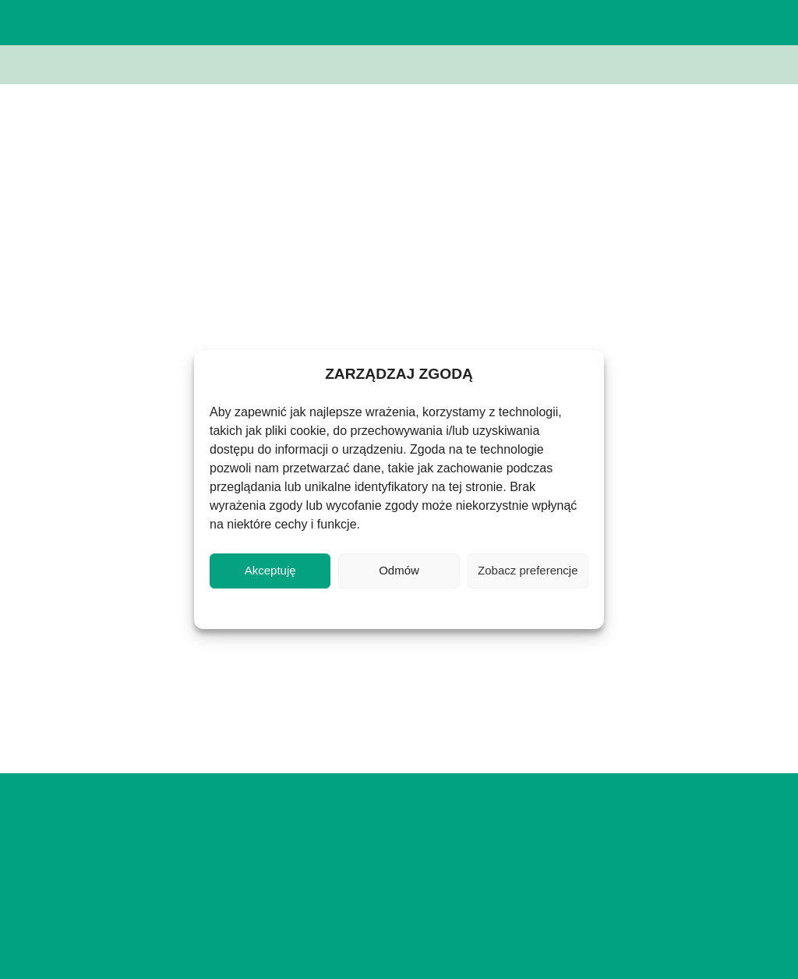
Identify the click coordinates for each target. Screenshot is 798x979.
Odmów (399, 570)
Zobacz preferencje (527, 570)
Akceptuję (270, 570)
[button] (691, 22)
